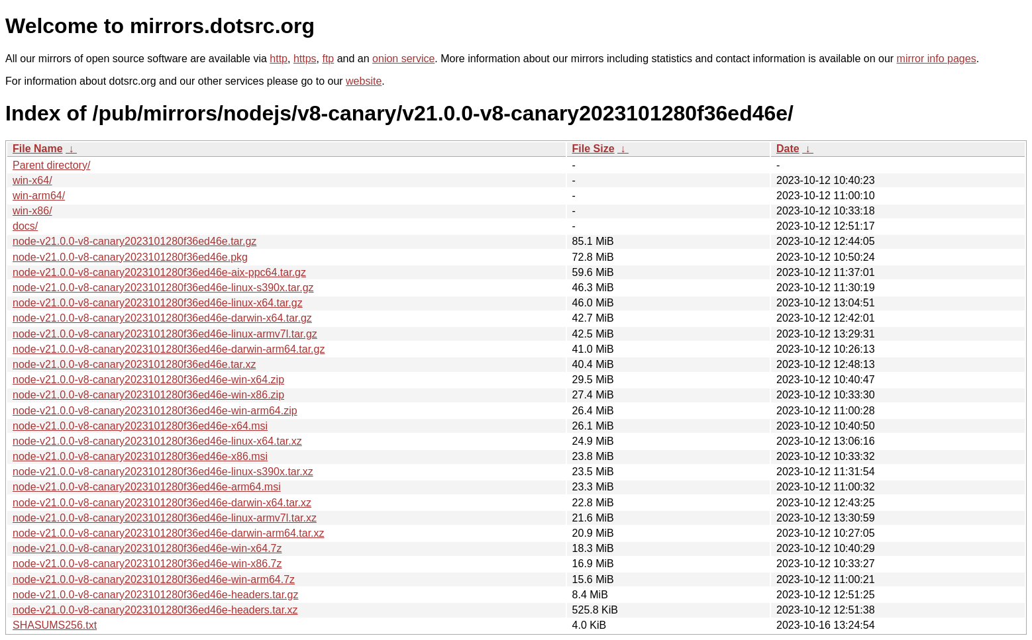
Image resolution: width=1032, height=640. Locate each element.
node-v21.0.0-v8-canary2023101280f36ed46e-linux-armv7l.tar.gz (165, 334)
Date (788, 148)
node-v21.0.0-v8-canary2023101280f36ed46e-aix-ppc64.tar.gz (159, 272)
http (278, 58)
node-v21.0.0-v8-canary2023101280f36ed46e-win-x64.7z (147, 548)
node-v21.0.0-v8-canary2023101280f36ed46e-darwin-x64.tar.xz (162, 502)
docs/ (25, 226)
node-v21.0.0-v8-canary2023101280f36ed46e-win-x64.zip (148, 379)
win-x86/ (32, 210)
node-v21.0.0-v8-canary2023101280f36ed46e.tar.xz (134, 364)
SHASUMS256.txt (55, 625)
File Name (38, 148)
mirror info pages (936, 58)
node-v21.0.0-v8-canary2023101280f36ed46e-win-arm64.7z (154, 579)
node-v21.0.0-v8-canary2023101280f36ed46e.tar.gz (134, 241)
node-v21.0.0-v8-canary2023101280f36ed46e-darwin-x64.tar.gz (162, 318)
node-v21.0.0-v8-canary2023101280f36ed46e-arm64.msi (147, 486)
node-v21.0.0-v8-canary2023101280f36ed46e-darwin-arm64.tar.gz (169, 349)
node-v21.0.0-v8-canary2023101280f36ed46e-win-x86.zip (148, 394)
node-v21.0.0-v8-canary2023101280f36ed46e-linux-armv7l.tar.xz (165, 518)
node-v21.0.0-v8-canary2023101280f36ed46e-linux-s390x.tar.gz (163, 287)
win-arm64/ (39, 195)
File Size (593, 148)
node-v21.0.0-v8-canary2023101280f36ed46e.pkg (130, 257)
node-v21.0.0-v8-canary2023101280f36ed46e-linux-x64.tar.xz (157, 441)
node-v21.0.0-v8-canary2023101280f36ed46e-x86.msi (140, 456)
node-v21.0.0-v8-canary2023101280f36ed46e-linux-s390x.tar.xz (163, 471)
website (364, 81)
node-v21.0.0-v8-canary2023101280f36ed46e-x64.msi (140, 426)
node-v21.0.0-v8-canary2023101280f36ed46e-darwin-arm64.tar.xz (169, 533)
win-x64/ (32, 180)
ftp (328, 58)
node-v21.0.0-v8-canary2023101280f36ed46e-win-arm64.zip (155, 410)
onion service (403, 58)
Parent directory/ (51, 165)
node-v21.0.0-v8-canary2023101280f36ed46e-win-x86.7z (147, 563)
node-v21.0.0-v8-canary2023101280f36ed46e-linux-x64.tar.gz (158, 302)
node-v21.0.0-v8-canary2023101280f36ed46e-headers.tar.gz (155, 594)
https (305, 58)
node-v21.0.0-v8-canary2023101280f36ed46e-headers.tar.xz (155, 610)
